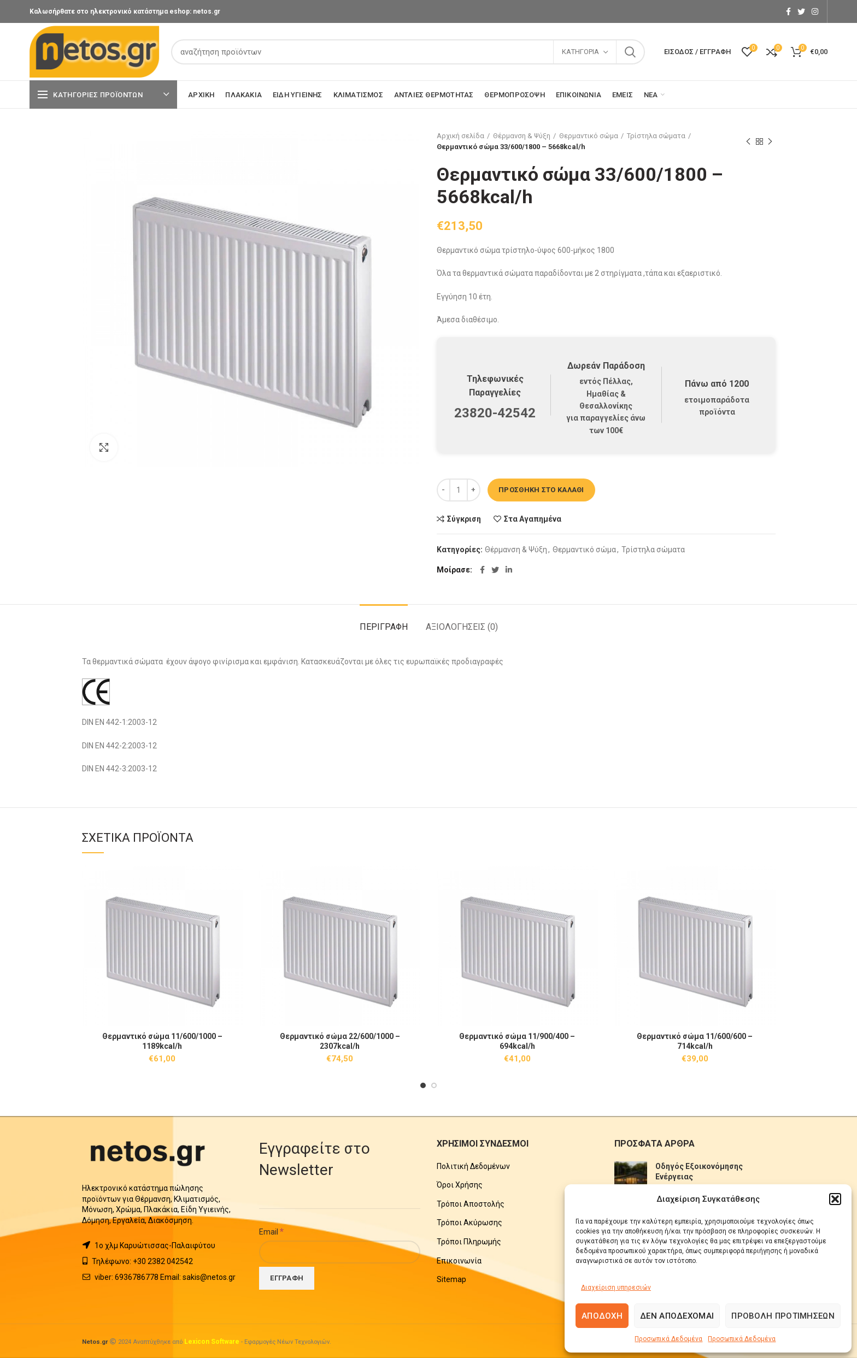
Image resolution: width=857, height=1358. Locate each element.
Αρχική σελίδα (460, 136)
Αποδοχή (602, 1316)
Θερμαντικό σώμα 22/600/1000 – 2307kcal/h (340, 1041)
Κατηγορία (580, 52)
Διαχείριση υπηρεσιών (616, 1287)
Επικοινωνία (459, 1260)
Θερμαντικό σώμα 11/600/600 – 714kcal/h (695, 1041)
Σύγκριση (464, 519)
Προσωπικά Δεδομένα (668, 1339)
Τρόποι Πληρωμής (469, 1241)
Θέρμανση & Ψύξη (521, 136)
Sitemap (451, 1279)
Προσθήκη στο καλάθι (541, 490)
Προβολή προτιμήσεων (783, 1316)
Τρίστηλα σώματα (656, 136)
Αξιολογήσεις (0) (462, 627)
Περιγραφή (384, 627)
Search (630, 51)
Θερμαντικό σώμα (588, 136)
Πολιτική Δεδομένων (473, 1166)
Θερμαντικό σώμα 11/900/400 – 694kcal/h (517, 1041)
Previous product (748, 142)
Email (271, 1231)
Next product (770, 142)
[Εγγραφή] (286, 1278)
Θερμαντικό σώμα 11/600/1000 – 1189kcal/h (162, 1041)
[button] (835, 1199)
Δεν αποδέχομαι (677, 1316)
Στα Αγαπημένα (532, 519)
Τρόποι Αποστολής (470, 1204)
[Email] (339, 1252)
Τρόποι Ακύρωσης (469, 1222)
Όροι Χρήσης (460, 1184)
